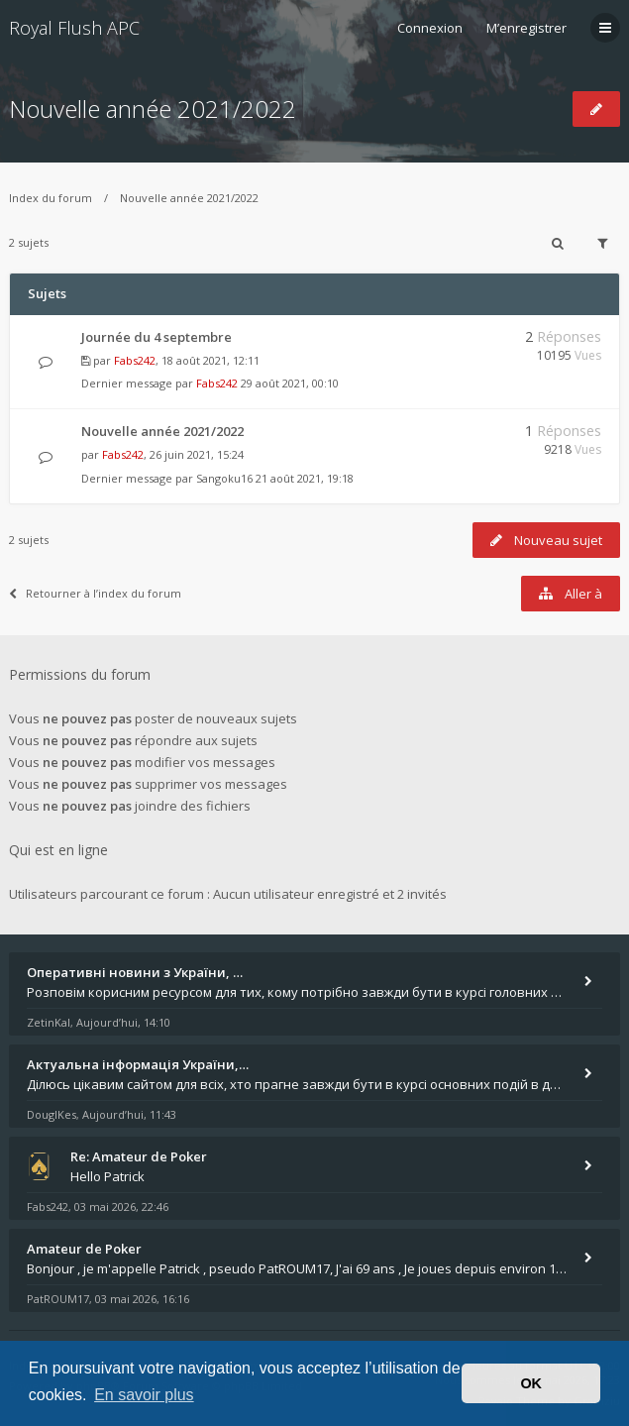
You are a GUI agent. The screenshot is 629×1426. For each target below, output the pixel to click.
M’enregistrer (526, 28)
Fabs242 (135, 360)
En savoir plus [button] (144, 1394)
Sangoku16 (224, 478)
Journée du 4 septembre (156, 337)
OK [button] (531, 1383)
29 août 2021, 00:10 (290, 383)
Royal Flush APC (74, 28)
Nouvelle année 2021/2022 (152, 108)
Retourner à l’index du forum (95, 593)
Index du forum (50, 197)
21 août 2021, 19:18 (305, 478)
